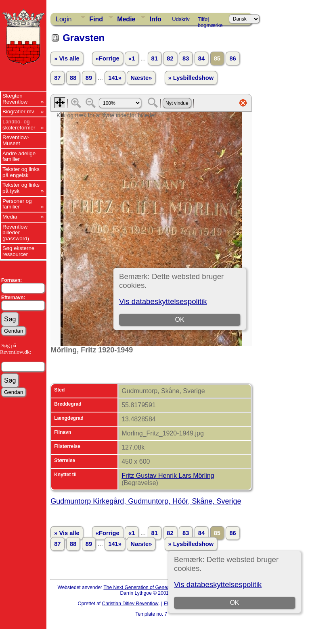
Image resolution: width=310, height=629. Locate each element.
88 (73, 78)
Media (9, 217)
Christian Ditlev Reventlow (130, 603)
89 (89, 78)
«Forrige (107, 58)
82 (170, 58)
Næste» (141, 78)
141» (114, 78)
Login (63, 19)
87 (57, 78)
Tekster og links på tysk (21, 188)
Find (96, 19)
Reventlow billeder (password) (15, 233)
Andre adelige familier (19, 156)
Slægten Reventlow (14, 99)
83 (185, 58)
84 (201, 58)
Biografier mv (18, 111)
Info (155, 19)
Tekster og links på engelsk (21, 172)
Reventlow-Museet (15, 140)
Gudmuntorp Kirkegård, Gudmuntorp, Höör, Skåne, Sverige (145, 501)
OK (234, 602)
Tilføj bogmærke (210, 20)
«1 (131, 58)
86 (232, 58)
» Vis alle (66, 58)
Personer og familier (17, 204)
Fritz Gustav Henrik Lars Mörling (167, 475)
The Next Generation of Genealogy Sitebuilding (154, 587)
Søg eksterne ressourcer (18, 251)
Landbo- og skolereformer (18, 125)
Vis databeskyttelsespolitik (218, 584)
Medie (126, 19)
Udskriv (180, 19)
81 (154, 58)
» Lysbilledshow (191, 78)
